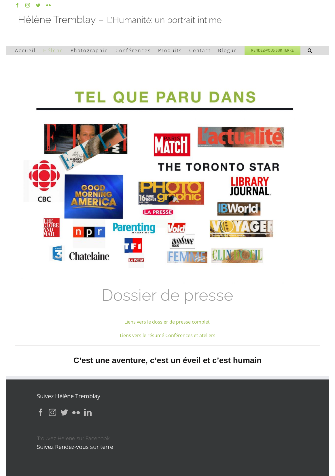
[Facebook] (40, 412)
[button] (310, 50)
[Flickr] (76, 412)
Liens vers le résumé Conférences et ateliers (167, 335)
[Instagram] (52, 412)
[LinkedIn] (88, 412)
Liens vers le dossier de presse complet (167, 322)
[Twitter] (64, 412)
